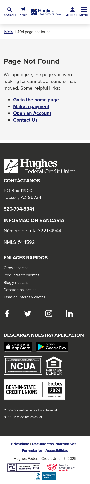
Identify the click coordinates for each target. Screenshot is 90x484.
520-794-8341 (19, 208)
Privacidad (20, 444)
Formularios (32, 450)
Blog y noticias (16, 282)
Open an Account (32, 113)
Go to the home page (36, 99)
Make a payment (31, 106)
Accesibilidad (56, 450)
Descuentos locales (20, 289)
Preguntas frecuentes (21, 275)
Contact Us (25, 119)
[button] (10, 12)
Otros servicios (16, 267)
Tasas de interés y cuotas (24, 297)
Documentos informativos (54, 444)
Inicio (8, 31)
